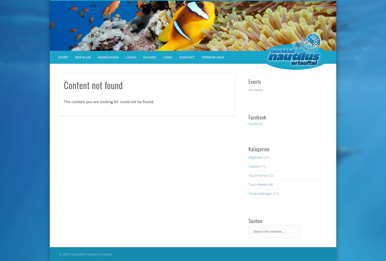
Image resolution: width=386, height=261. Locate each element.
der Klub (83, 57)
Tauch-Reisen (258, 184)
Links (167, 57)
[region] (193, 26)
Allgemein (256, 157)
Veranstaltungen (261, 193)
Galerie (149, 57)
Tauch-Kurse (258, 175)
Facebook (256, 123)
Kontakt (187, 57)
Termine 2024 (213, 57)
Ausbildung (108, 57)
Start (63, 57)
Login (131, 57)
